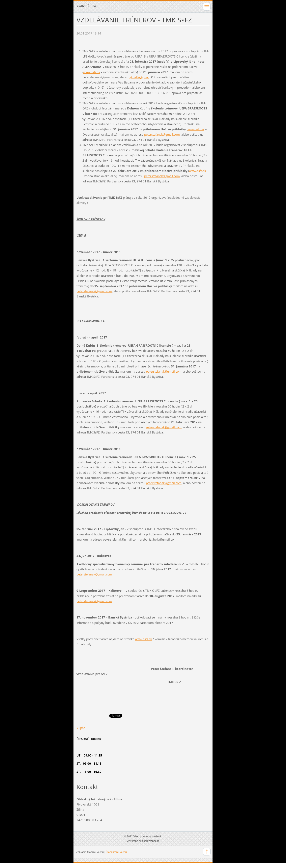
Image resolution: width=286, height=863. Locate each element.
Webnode (153, 840)
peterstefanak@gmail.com (162, 134)
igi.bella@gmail (139, 77)
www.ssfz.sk (91, 72)
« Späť (80, 728)
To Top (207, 851)
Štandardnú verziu (116, 852)
